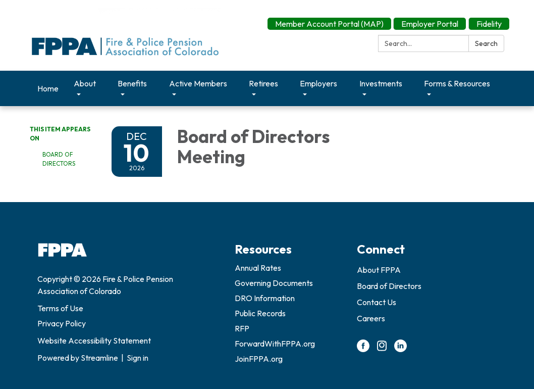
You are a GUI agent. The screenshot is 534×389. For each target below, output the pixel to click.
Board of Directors (58, 159)
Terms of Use (60, 308)
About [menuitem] (85, 83)
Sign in (137, 358)
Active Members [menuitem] (198, 83)
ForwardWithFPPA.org (275, 343)
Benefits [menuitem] (132, 83)
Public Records (260, 313)
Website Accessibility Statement (94, 340)
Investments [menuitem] (380, 83)
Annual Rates (258, 268)
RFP (242, 328)
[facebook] (363, 349)
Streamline (99, 358)
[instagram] (382, 349)
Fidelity (489, 24)
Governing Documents (274, 283)
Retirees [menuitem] (263, 83)
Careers (371, 318)
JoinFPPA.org (259, 359)
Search (486, 43)
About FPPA (379, 270)
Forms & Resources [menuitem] (457, 83)
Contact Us (376, 302)
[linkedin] (400, 349)
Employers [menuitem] (318, 83)
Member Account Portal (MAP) (329, 24)
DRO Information (265, 298)
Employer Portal (429, 24)
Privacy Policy (61, 323)
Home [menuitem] (48, 88)
